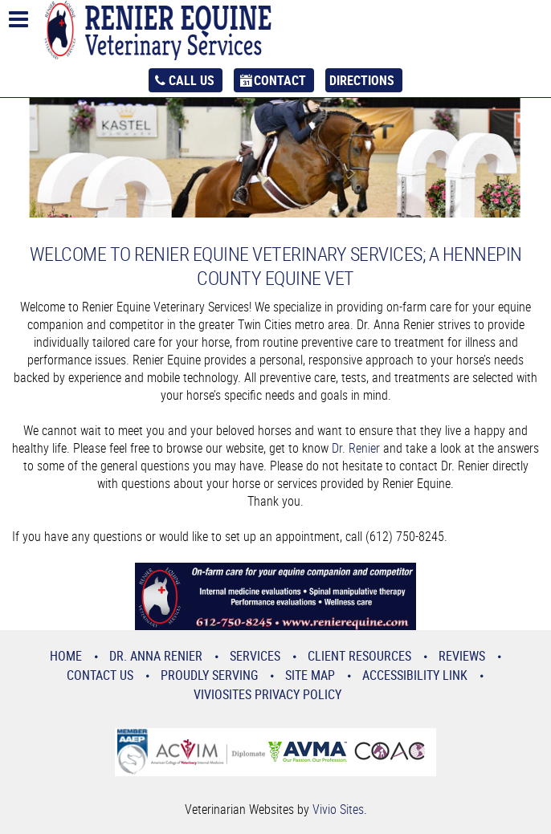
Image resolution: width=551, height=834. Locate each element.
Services (255, 656)
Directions (361, 80)
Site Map (310, 675)
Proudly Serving (209, 675)
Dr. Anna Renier (155, 656)
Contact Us (100, 675)
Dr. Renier (356, 448)
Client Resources (359, 656)
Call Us (191, 80)
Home (66, 656)
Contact (280, 80)
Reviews (462, 656)
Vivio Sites (338, 809)
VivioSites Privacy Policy (267, 694)
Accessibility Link (414, 675)
